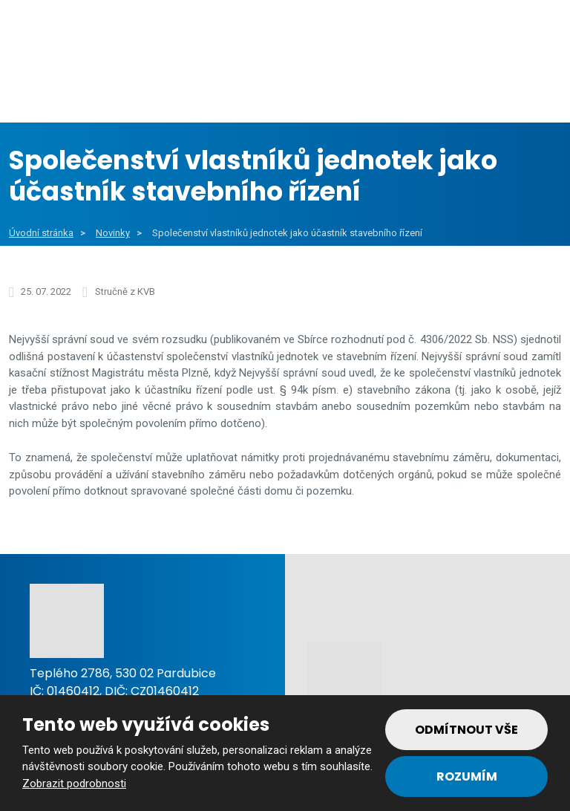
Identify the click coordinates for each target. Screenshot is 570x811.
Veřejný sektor (213, 88)
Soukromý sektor (356, 88)
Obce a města (79, 88)
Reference (483, 88)
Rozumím (466, 776)
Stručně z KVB (125, 291)
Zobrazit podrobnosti (74, 783)
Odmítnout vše (466, 729)
